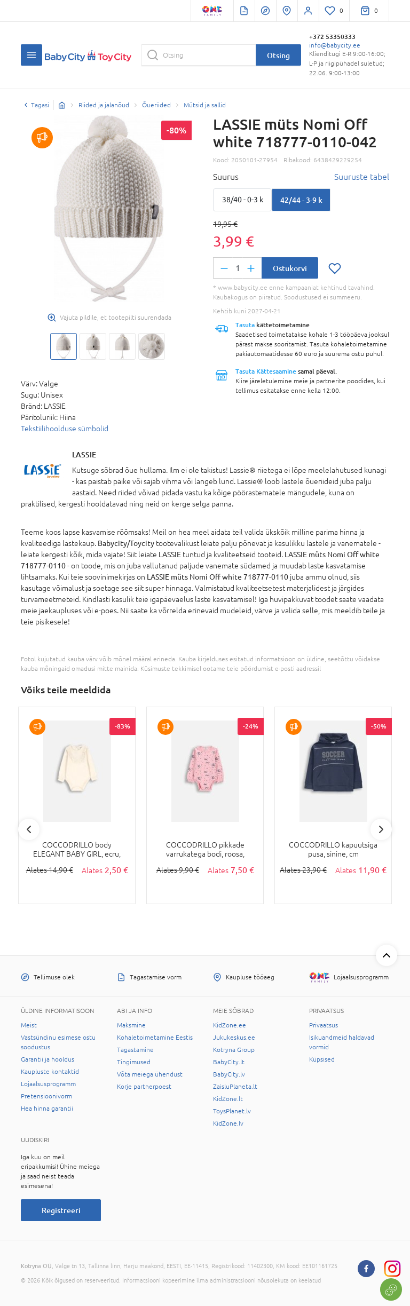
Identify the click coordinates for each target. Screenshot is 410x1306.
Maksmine (131, 1025)
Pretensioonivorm (46, 1096)
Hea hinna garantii (47, 1108)
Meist (29, 1025)
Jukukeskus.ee (234, 1037)
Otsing (278, 55)
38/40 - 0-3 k (242, 199)
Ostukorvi (290, 268)
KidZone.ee (229, 1025)
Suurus (226, 176)
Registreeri (61, 1210)
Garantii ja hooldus (47, 1059)
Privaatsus (323, 1025)
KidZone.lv (228, 1123)
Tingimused (134, 1062)
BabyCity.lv (229, 1074)
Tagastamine (135, 1050)
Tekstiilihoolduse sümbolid (64, 428)
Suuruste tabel (361, 176)
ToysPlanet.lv (232, 1111)
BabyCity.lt (229, 1062)
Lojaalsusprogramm (48, 1084)
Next (381, 829)
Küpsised (322, 1059)
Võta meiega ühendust (150, 1074)
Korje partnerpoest (144, 1086)
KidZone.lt (228, 1099)
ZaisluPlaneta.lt (235, 1086)
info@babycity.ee (334, 45)
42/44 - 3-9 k (301, 199)
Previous (29, 829)
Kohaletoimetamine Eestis (155, 1037)
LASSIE (84, 454)
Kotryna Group (234, 1050)
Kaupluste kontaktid (50, 1071)
